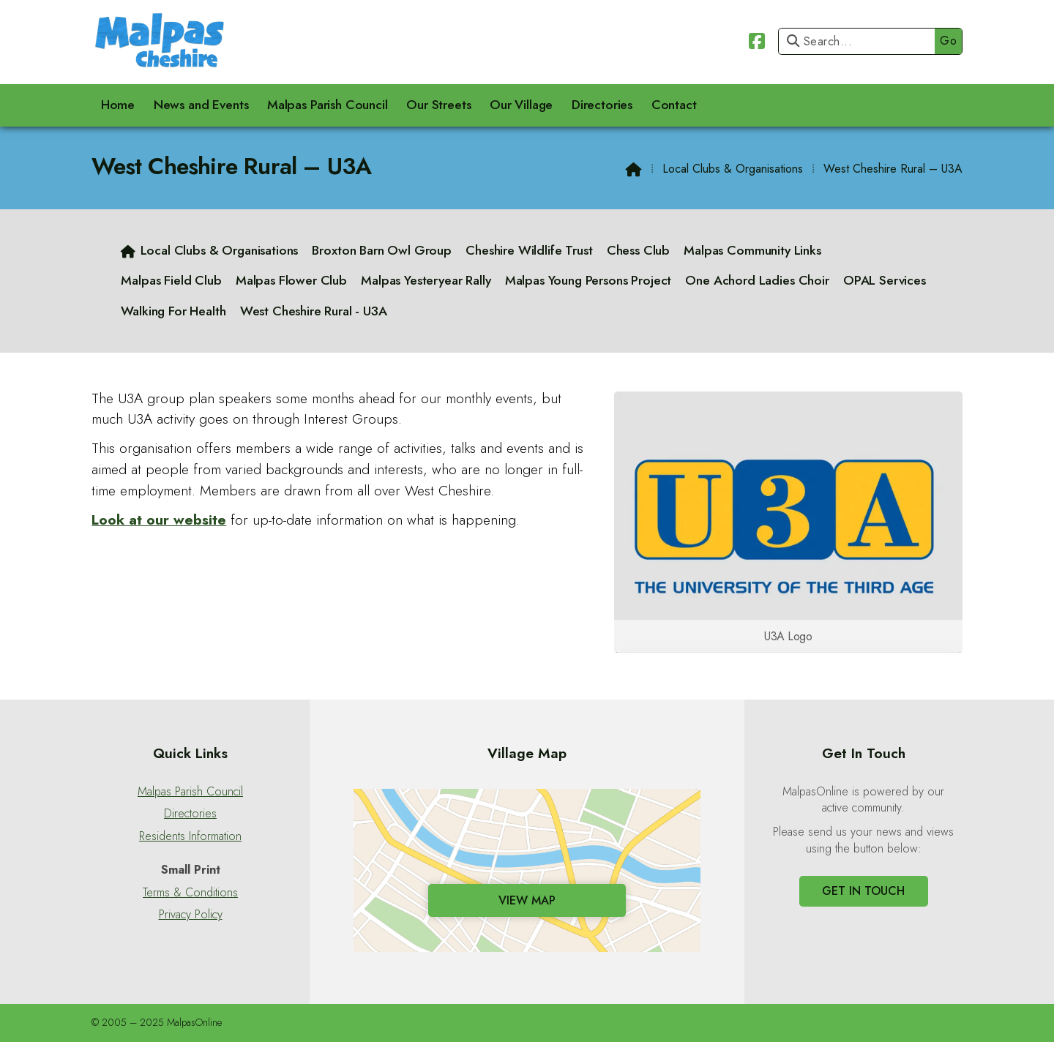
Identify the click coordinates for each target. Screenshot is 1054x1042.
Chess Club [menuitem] (638, 250)
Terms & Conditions (190, 893)
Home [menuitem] (118, 104)
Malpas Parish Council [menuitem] (327, 104)
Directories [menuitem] (602, 104)
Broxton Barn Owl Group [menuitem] (381, 250)
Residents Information (190, 836)
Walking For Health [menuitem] (173, 311)
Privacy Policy (191, 915)
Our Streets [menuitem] (438, 104)
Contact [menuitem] (674, 104)
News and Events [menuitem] (201, 104)
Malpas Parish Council (190, 792)
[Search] (860, 41)
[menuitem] (209, 251)
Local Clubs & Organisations (732, 168)
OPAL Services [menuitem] (884, 280)
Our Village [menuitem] (521, 104)
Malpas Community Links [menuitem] (752, 250)
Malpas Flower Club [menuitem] (291, 280)
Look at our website (158, 519)
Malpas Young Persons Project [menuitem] (588, 280)
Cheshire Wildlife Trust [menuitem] (529, 250)
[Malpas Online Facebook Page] (757, 39)
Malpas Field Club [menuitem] (171, 280)
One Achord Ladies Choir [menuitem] (757, 280)
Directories (190, 814)
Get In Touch (863, 890)
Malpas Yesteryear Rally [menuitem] (425, 280)
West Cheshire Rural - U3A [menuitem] (313, 311)
